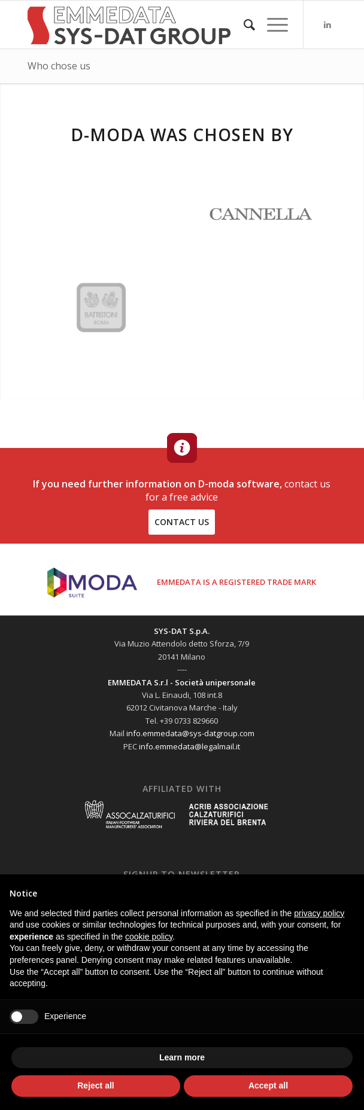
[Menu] (271, 24)
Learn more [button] (182, 1057)
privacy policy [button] (319, 913)
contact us (181, 521)
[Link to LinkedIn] (327, 25)
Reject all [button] (95, 1085)
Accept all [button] (268, 1085)
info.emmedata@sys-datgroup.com (190, 733)
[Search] (243, 24)
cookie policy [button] (148, 936)
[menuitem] (243, 24)
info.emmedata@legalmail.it (189, 746)
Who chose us (59, 65)
